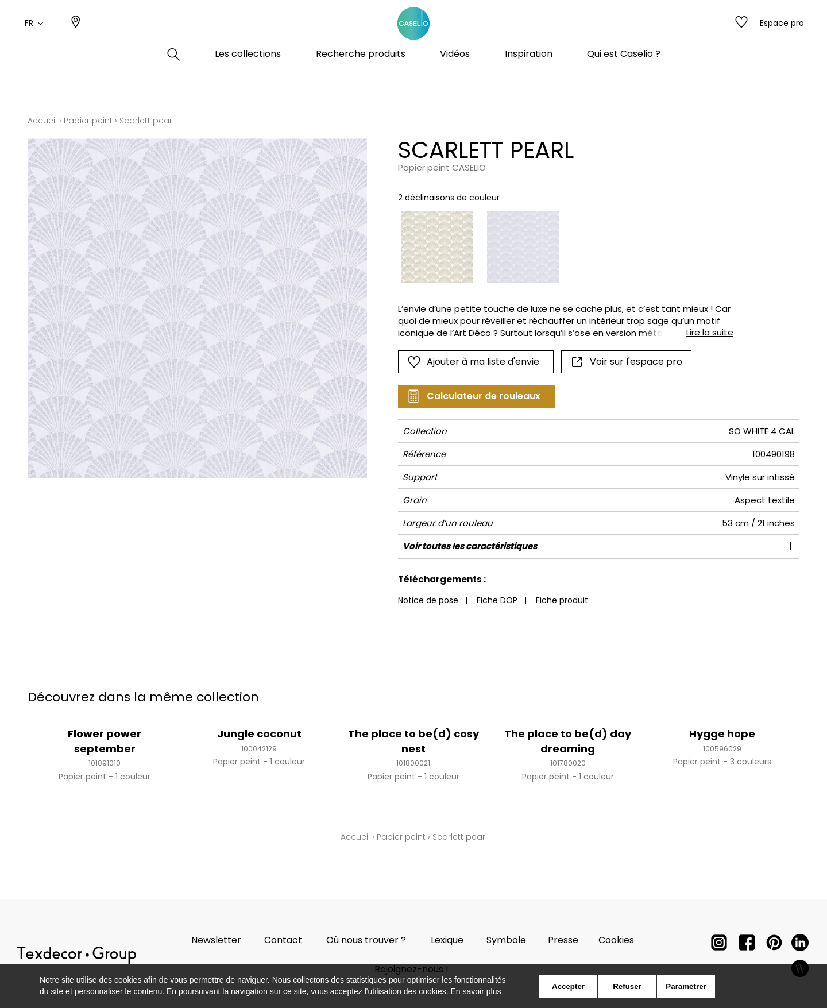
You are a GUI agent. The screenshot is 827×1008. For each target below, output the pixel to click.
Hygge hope (722, 734)
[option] (437, 247)
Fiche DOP (497, 600)
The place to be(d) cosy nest (413, 741)
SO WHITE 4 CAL (762, 431)
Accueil (42, 120)
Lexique (447, 940)
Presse (563, 940)
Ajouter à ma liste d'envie (473, 362)
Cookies (616, 940)
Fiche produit (562, 600)
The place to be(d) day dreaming (567, 741)
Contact (283, 940)
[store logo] (413, 36)
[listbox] (559, 247)
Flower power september (104, 741)
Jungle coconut (259, 734)
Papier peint (88, 120)
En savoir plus (476, 991)
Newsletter (216, 940)
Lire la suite (709, 332)
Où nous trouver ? (366, 940)
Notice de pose (428, 600)
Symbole (506, 940)
